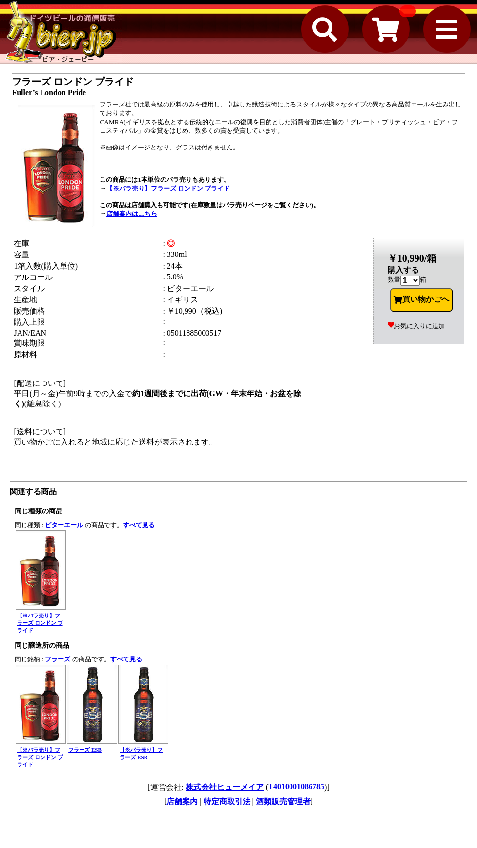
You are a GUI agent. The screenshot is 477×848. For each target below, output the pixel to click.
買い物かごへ (421, 299)
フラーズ (57, 659)
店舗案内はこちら (131, 213)
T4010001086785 (296, 787)
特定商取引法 (227, 801)
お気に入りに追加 (416, 326)
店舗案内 (182, 801)
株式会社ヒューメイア (225, 787)
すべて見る (139, 525)
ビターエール (64, 525)
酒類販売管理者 (283, 801)
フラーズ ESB (85, 750)
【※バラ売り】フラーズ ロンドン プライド (168, 188)
